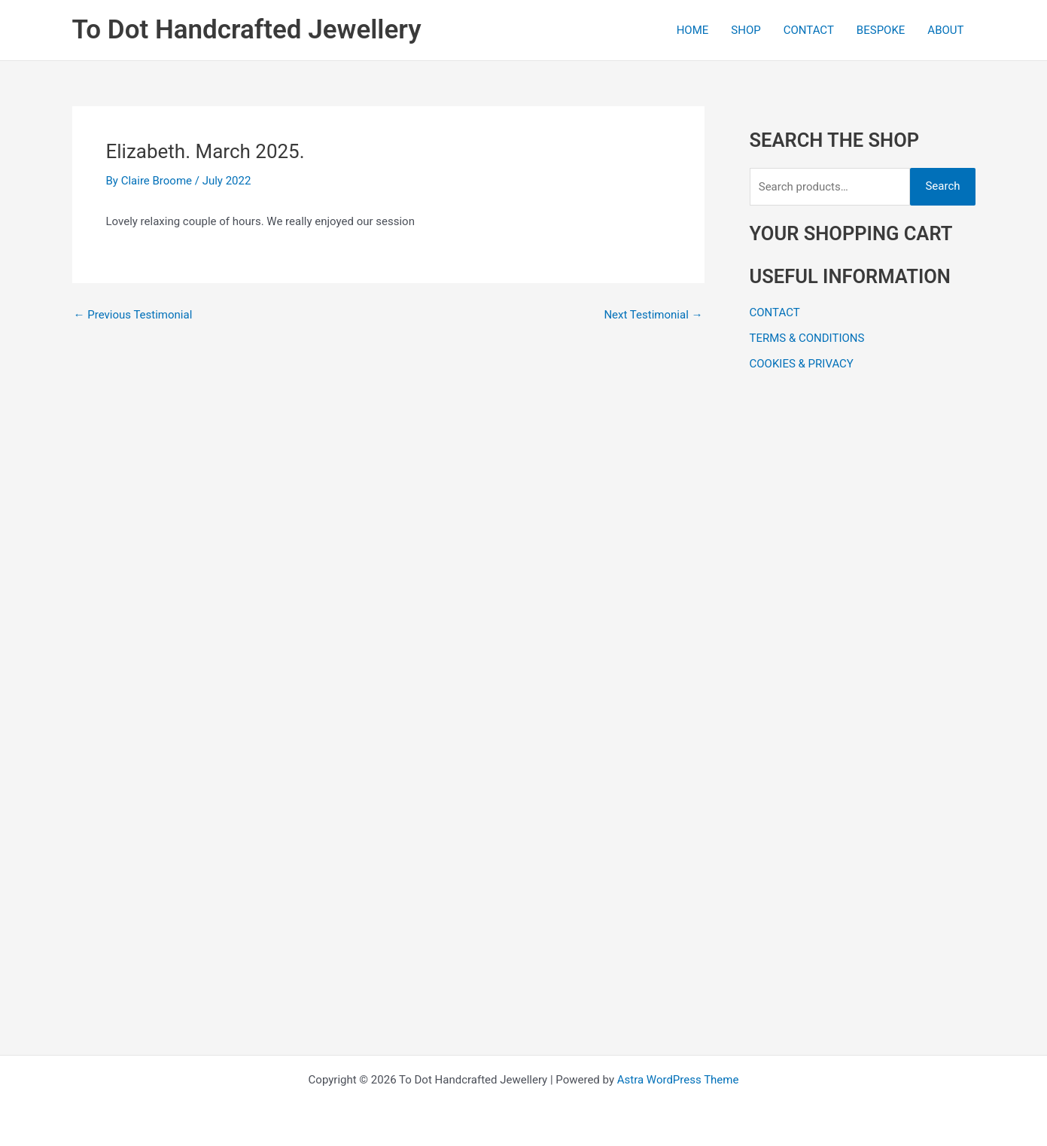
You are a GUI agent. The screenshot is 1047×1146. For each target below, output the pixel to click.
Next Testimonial (653, 315)
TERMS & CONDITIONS (807, 338)
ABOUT (945, 30)
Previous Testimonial (133, 315)
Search (942, 186)
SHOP (745, 30)
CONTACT (809, 30)
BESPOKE (881, 30)
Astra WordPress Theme (678, 1080)
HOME (693, 30)
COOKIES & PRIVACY (802, 363)
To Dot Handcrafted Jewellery (247, 29)
